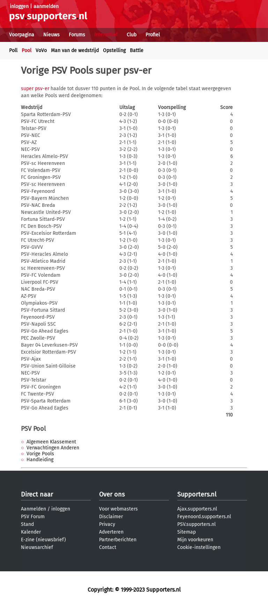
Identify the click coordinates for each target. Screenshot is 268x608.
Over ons (112, 494)
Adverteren (111, 532)
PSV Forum (33, 517)
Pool (26, 50)
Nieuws (51, 35)
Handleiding (40, 460)
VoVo (41, 50)
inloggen (19, 6)
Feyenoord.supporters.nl (204, 517)
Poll (13, 50)
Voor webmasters (118, 509)
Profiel (153, 35)
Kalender (31, 532)
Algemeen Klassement (51, 442)
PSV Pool (33, 429)
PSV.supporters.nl (196, 524)
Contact (107, 547)
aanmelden (46, 6)
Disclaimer (111, 517)
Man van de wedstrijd (75, 50)
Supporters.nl (196, 494)
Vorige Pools (40, 454)
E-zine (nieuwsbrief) (43, 540)
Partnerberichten (117, 540)
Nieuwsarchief (37, 547)
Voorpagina (21, 35)
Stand (27, 524)
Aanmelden (33, 509)
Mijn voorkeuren (195, 540)
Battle (136, 50)
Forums (77, 35)
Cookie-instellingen (199, 547)
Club (131, 35)
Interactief (106, 35)
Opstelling (114, 50)
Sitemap (186, 532)
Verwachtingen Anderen (53, 448)
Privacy (107, 524)
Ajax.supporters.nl (197, 509)
